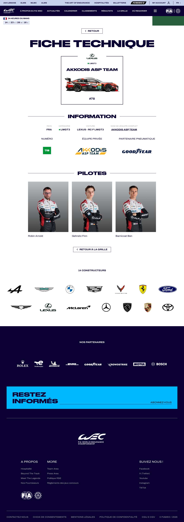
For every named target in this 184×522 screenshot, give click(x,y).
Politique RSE (54, 478)
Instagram (144, 483)
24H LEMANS (9, 3)
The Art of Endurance (77, 3)
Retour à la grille (92, 249)
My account (161, 3)
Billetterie (119, 3)
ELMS (23, 3)
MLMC (34, 3)
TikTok (142, 487)
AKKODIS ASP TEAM (124, 129)
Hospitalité (26, 468)
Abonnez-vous (161, 402)
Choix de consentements (49, 517)
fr (177, 3)
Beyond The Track (30, 473)
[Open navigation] (155, 11)
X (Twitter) (144, 473)
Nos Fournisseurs (30, 483)
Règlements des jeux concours (62, 483)
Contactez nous (17, 517)
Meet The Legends (30, 478)
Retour (92, 31)
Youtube (143, 478)
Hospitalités (101, 3)
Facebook (144, 468)
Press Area (53, 473)
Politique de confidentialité (118, 517)
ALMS (44, 3)
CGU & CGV (148, 517)
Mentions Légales (83, 517)
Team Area (53, 468)
